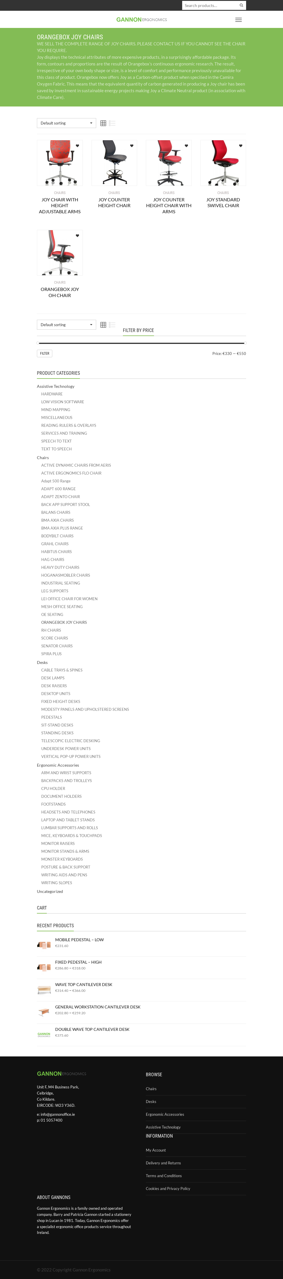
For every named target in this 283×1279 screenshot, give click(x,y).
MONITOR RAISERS (58, 843)
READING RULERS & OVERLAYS (68, 425)
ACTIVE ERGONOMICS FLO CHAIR (71, 473)
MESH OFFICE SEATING (62, 606)
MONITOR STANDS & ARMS (65, 851)
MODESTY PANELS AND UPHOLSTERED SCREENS (85, 709)
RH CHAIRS (51, 630)
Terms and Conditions (164, 1175)
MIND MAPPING (55, 409)
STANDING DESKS (57, 733)
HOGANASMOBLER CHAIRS (65, 575)
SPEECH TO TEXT (56, 441)
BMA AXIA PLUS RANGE (62, 528)
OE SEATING (52, 614)
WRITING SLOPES (56, 882)
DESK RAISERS (54, 685)
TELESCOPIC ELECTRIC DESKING (70, 740)
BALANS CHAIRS (55, 512)
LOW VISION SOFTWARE (62, 401)
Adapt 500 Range (56, 481)
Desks (42, 662)
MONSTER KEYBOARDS (62, 859)
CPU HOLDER (53, 788)
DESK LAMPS (53, 678)
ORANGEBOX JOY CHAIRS (64, 622)
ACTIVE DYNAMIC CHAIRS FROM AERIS (76, 465)
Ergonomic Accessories (58, 765)
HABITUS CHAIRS (56, 551)
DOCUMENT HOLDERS (61, 796)
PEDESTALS (51, 717)
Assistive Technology (55, 386)
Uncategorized (50, 891)
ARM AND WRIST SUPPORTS (66, 772)
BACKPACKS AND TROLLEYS (66, 780)
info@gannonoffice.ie (58, 1114)
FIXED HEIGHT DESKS (60, 701)
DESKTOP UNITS (55, 693)
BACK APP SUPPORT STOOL (65, 504)
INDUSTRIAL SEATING (60, 583)
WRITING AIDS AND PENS (64, 875)
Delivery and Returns (163, 1163)
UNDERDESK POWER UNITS (66, 748)
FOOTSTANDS (53, 804)
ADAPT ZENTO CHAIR (60, 496)
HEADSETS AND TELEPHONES (68, 812)
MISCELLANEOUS (56, 417)
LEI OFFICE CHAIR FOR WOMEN (69, 598)
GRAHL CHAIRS (55, 543)
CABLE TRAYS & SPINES (62, 670)
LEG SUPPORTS (54, 591)
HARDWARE (52, 394)
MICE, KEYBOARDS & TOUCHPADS (71, 835)
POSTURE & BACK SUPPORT (65, 867)
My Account (156, 1150)
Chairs (43, 457)
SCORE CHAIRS (54, 638)
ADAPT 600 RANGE (58, 488)
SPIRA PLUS (51, 653)
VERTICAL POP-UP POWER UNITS (71, 756)
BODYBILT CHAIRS (57, 536)
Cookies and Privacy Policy (168, 1188)
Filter (44, 353)
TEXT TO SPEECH (56, 449)
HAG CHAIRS (52, 559)
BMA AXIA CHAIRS (57, 520)
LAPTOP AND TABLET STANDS (68, 820)
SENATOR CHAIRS (57, 646)
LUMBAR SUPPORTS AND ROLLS (69, 827)
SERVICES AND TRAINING (64, 433)
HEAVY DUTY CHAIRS (60, 567)
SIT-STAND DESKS (57, 725)
